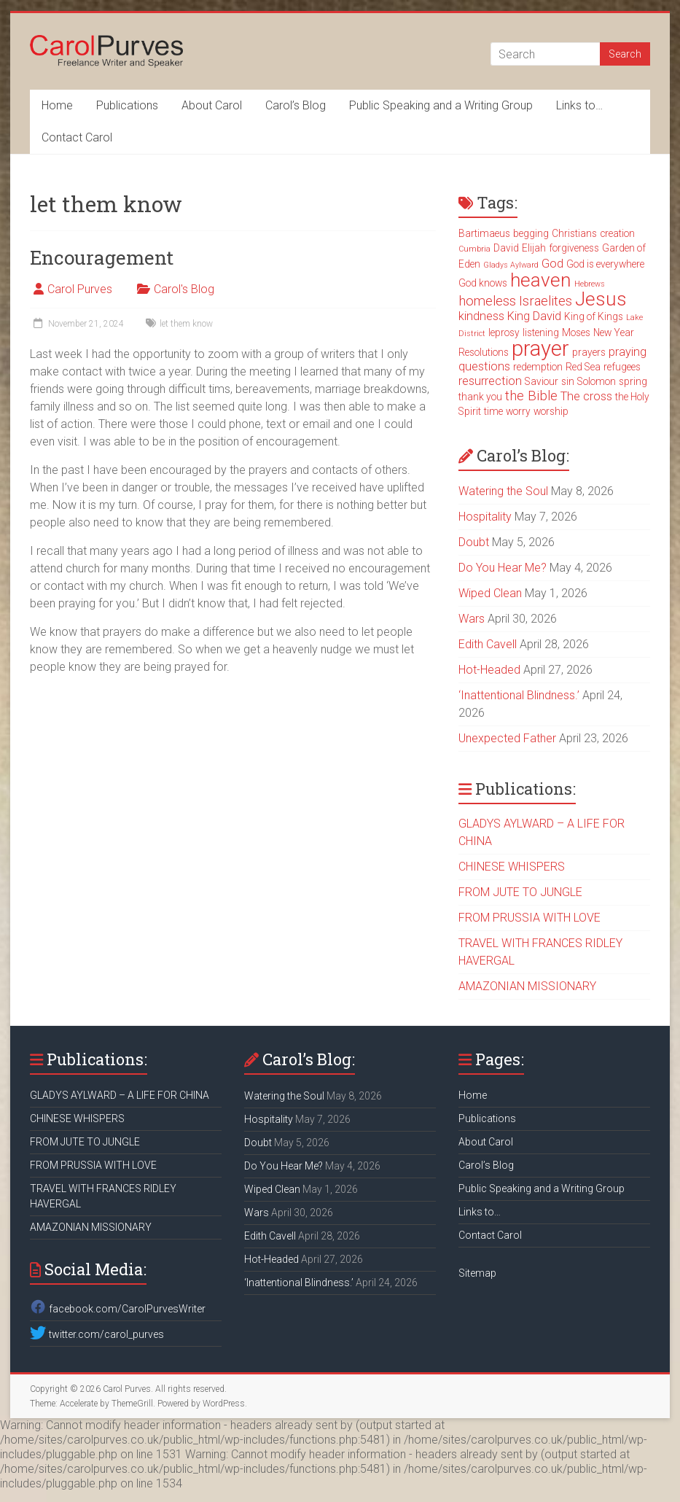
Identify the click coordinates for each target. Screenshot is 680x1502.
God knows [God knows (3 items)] (482, 283)
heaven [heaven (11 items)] (540, 280)
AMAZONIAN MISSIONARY (527, 986)
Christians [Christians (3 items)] (574, 233)
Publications (127, 105)
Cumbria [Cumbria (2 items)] (474, 249)
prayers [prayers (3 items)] (589, 352)
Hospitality (485, 517)
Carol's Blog (184, 289)
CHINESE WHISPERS (511, 866)
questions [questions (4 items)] (484, 366)
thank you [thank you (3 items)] (480, 396)
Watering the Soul (503, 491)
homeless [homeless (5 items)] (487, 301)
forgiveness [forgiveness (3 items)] (574, 248)
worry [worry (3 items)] (518, 411)
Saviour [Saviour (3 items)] (541, 381)
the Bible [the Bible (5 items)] (531, 396)
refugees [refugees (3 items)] (622, 367)
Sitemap (477, 1273)
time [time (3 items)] (493, 411)
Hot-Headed (489, 670)
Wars (471, 619)
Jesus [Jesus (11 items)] (601, 299)
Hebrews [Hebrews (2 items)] (589, 284)
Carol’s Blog (295, 105)
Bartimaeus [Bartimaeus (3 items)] (484, 233)
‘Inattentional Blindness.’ (518, 695)
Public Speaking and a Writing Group (441, 105)
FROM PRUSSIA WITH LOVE (529, 918)
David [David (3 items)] (506, 248)
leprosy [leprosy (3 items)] (504, 332)
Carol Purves (79, 289)
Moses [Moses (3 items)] (576, 332)
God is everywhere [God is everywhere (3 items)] (605, 264)
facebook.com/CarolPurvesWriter (117, 1309)
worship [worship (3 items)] (551, 411)
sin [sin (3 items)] (567, 381)
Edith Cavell (487, 644)
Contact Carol (77, 137)
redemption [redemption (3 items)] (538, 367)
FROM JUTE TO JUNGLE (520, 892)
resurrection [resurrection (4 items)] (490, 381)
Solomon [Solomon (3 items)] (596, 381)
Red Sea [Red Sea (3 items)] (583, 367)
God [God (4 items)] (552, 264)
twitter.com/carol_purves (96, 1334)
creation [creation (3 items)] (617, 233)
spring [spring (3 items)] (633, 381)
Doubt (473, 542)
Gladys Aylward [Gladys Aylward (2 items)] (511, 265)
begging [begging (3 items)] (531, 233)
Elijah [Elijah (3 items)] (534, 248)
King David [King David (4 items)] (534, 316)
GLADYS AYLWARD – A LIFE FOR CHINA (119, 1095)
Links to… (579, 105)
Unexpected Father (507, 738)
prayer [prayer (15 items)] (540, 348)
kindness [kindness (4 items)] (481, 316)
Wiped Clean (490, 593)
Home (57, 105)
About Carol (211, 105)
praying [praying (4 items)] (627, 352)
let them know (186, 324)
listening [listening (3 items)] (541, 332)
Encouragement (101, 257)
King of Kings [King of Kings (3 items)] (593, 316)
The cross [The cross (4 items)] (586, 396)
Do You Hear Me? (502, 568)
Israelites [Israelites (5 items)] (545, 301)
